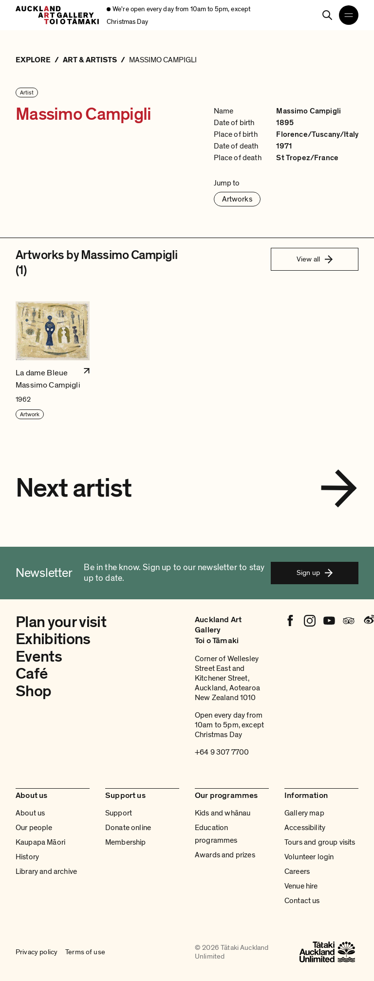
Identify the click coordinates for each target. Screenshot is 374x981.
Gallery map (304, 813)
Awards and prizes (225, 855)
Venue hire (301, 886)
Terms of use (85, 951)
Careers (297, 871)
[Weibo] (368, 621)
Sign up (315, 572)
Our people (34, 827)
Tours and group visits (319, 842)
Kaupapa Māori (40, 842)
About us (30, 813)
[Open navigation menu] (348, 15)
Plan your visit (61, 622)
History (27, 856)
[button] (53, 360)
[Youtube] (329, 621)
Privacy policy (36, 951)
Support (118, 813)
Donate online (128, 827)
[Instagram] (310, 621)
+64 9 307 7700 (222, 752)
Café (31, 674)
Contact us (302, 900)
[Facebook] (290, 621)
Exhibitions (53, 639)
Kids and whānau (222, 813)
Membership (125, 842)
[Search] (327, 15)
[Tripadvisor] (349, 621)
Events (39, 656)
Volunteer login (309, 856)
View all (315, 259)
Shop (33, 691)
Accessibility (304, 827)
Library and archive (46, 871)
